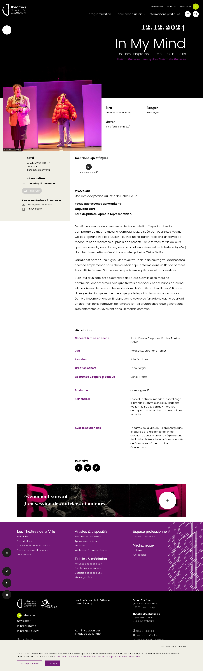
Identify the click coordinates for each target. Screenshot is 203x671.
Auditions (80, 545)
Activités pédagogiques (88, 563)
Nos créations (25, 541)
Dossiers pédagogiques (88, 572)
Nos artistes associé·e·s (88, 536)
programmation (100, 14)
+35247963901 (32, 209)
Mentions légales (25, 639)
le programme (26, 626)
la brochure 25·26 (28, 631)
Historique (22, 536)
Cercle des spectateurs (88, 568)
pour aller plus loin (129, 14)
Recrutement (24, 554)
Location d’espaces (144, 536)
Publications (139, 554)
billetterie (189, 6)
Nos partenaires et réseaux (32, 550)
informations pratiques (164, 14)
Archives (137, 550)
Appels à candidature (87, 541)
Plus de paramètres (29, 663)
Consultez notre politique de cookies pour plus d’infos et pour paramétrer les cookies (97, 656)
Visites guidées (83, 577)
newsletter (157, 6)
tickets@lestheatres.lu (37, 204)
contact (171, 6)
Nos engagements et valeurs (33, 545)
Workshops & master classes (91, 550)
